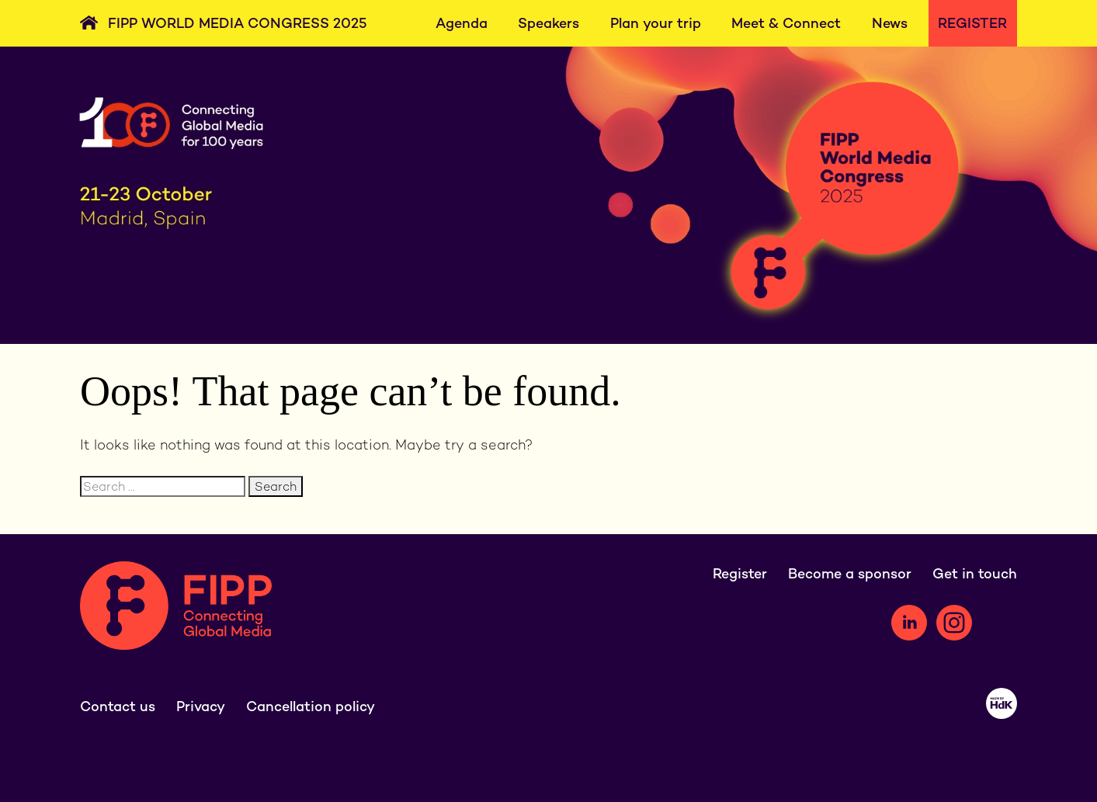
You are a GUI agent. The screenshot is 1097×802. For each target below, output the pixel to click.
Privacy (200, 706)
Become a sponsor (849, 573)
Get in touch (974, 573)
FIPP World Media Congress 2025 (237, 23)
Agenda (462, 23)
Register (972, 23)
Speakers (548, 23)
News (890, 23)
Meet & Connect (786, 23)
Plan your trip (655, 23)
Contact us (117, 706)
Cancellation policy (310, 706)
